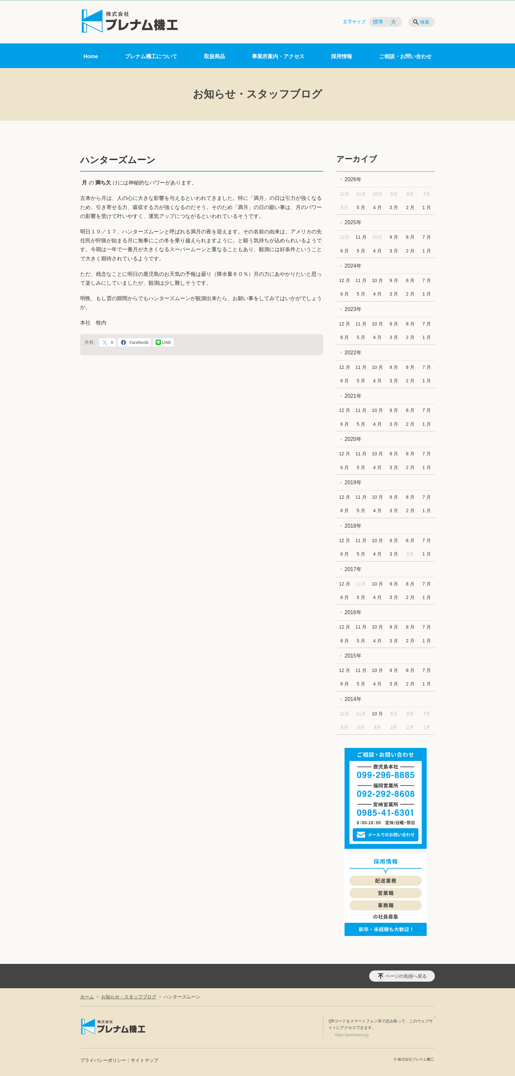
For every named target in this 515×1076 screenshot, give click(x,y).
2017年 (353, 569)
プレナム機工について (151, 56)
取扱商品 (214, 56)
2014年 (353, 699)
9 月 (394, 237)
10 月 (377, 280)
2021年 (353, 396)
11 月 (360, 237)
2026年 (353, 179)
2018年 (353, 526)
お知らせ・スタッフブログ (128, 996)
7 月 (426, 237)
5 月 (361, 207)
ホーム (87, 996)
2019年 (353, 482)
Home (90, 56)
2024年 (353, 266)
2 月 (410, 207)
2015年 (353, 655)
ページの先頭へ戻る (406, 976)
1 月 (426, 207)
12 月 (344, 280)
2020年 (353, 439)
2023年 (353, 309)
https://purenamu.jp (352, 1035)
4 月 (377, 207)
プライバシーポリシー (103, 1060)
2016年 (353, 612)
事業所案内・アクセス (278, 56)
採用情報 (341, 56)
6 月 (344, 250)
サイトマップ (144, 1060)
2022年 (353, 352)
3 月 (394, 207)
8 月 (410, 237)
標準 (378, 22)
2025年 (353, 222)
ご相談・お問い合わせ (405, 56)
